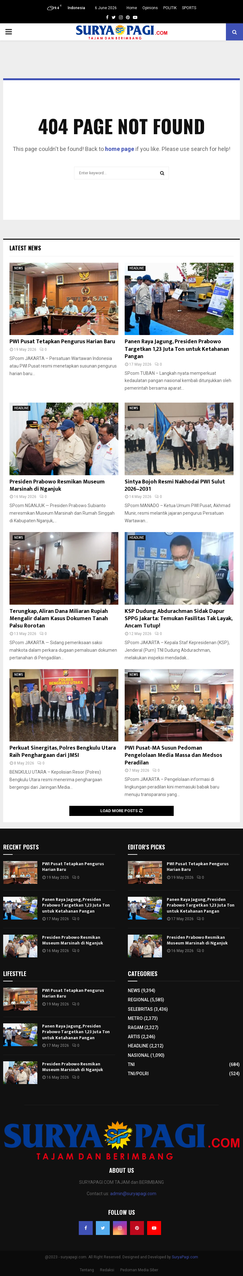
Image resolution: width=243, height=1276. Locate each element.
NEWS (18, 268)
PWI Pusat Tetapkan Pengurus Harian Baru (62, 341)
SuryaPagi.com (185, 1257)
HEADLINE (136, 268)
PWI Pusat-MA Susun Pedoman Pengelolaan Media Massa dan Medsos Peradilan (173, 755)
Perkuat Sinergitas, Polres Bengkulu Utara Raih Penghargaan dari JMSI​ (62, 751)
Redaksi (107, 1270)
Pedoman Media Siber (139, 1270)
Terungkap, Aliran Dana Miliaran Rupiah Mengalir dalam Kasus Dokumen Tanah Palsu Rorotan (58, 619)
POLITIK (170, 8)
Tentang (87, 1270)
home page (119, 149)
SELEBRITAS (140, 1009)
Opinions (150, 8)
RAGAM (135, 1027)
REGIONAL (138, 999)
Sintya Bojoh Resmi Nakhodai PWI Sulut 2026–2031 (175, 485)
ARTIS (134, 1036)
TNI (131, 1064)
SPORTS (189, 8)
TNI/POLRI (138, 1073)
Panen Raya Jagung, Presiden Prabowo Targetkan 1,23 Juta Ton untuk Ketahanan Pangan (177, 349)
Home (132, 8)
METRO (135, 1018)
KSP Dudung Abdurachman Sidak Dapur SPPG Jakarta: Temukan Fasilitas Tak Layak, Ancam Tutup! (178, 619)
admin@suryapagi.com (133, 1193)
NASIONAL (138, 1055)
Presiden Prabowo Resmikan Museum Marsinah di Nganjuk (57, 485)
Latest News (25, 248)
